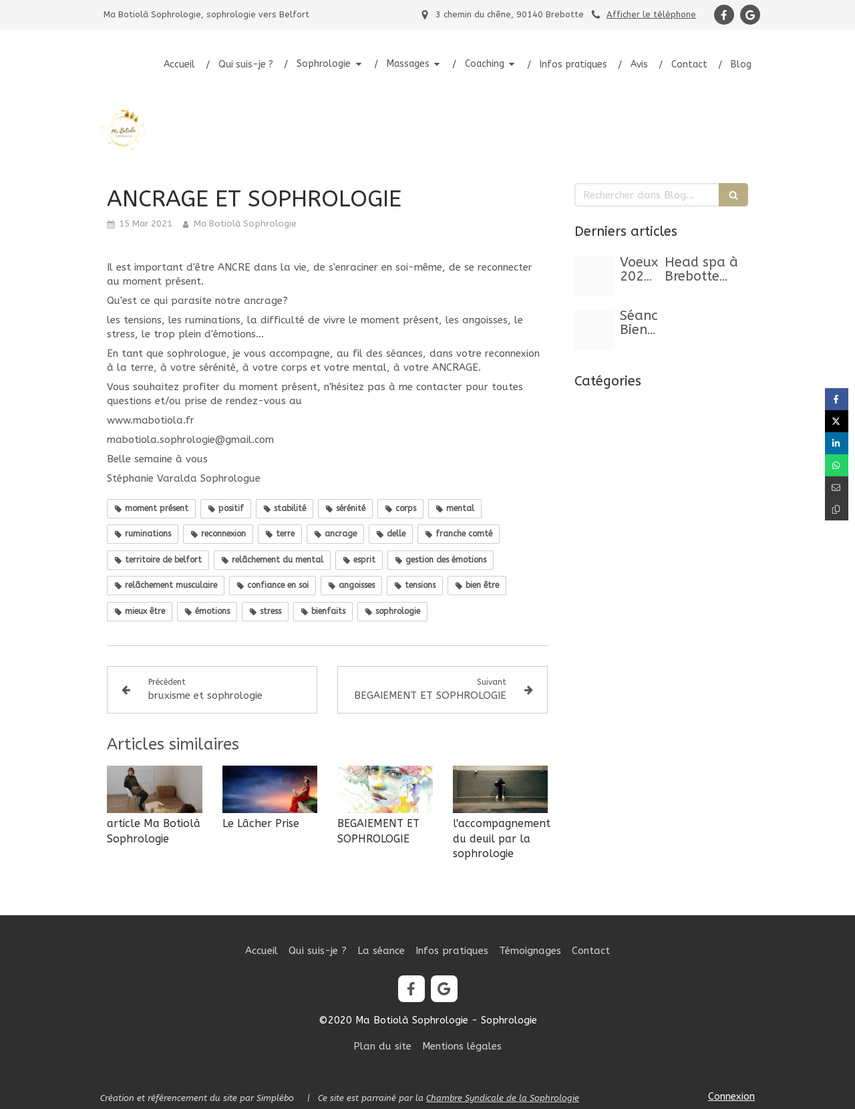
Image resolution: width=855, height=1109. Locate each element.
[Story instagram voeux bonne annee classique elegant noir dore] (594, 276)
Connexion (731, 1096)
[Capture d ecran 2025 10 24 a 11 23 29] (594, 329)
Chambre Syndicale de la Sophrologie (502, 1098)
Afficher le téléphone (651, 14)
